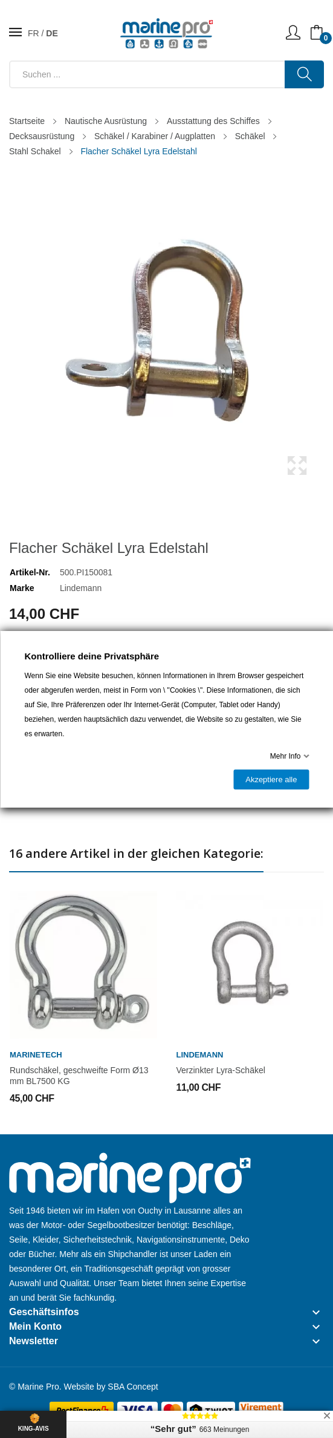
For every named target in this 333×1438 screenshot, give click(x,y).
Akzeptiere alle (271, 779)
